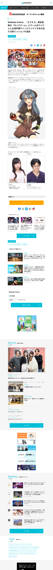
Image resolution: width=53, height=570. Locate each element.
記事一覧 (3, 8)
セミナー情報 (35, 8)
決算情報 (44, 8)
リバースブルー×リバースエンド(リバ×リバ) (27, 550)
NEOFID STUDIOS (12, 556)
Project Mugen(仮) (13, 550)
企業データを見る (26, 305)
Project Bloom (12, 553)
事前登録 (25, 39)
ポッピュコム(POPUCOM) (33, 547)
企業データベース (13, 8)
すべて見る (26, 236)
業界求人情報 (24, 8)
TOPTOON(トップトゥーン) (14, 547)
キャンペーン (11, 18)
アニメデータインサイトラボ (26, 544)
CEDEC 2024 (24, 547)
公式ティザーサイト (26, 202)
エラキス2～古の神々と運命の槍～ (15, 39)
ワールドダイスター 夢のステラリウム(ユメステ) (26, 553)
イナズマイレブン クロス (14, 544)
